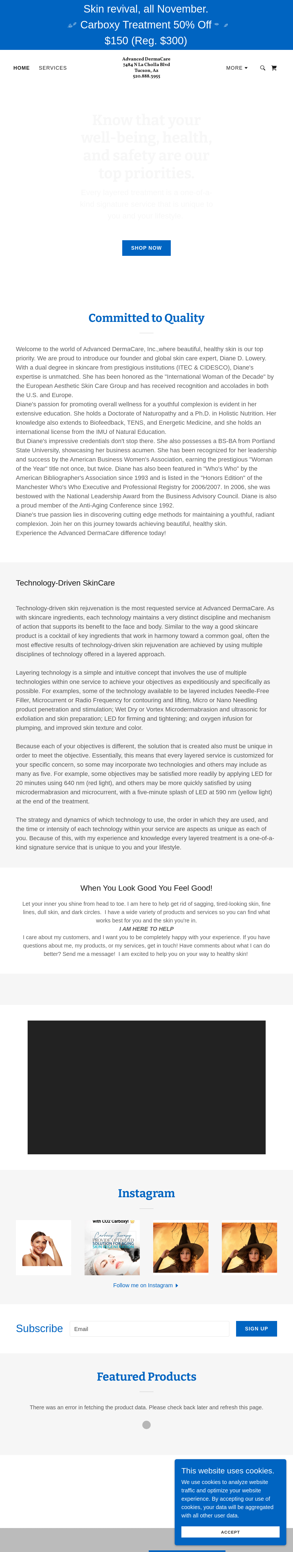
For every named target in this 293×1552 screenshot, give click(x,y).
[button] (237, 68)
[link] (146, 75)
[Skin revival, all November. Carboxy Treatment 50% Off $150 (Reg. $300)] (146, 25)
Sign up (256, 1237)
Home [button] (121, 1541)
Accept (230, 1532)
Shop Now (146, 248)
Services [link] (53, 68)
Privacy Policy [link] (157, 1541)
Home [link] (21, 68)
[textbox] (149, 1237)
